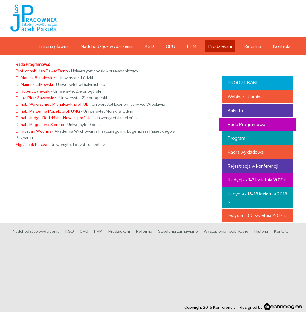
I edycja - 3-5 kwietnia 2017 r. (257, 215)
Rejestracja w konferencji (253, 166)
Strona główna (54, 46)
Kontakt (281, 231)
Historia (261, 231)
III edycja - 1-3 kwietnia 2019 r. (257, 180)
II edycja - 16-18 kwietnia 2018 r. (257, 198)
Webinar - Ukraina (245, 97)
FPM (191, 46)
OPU (170, 46)
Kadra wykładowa (246, 152)
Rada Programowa (246, 124)
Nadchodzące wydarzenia (107, 46)
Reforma (252, 46)
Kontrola (281, 46)
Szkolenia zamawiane (178, 231)
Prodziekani (220, 46)
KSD (149, 46)
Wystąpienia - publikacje (226, 231)
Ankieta (235, 110)
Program (236, 138)
